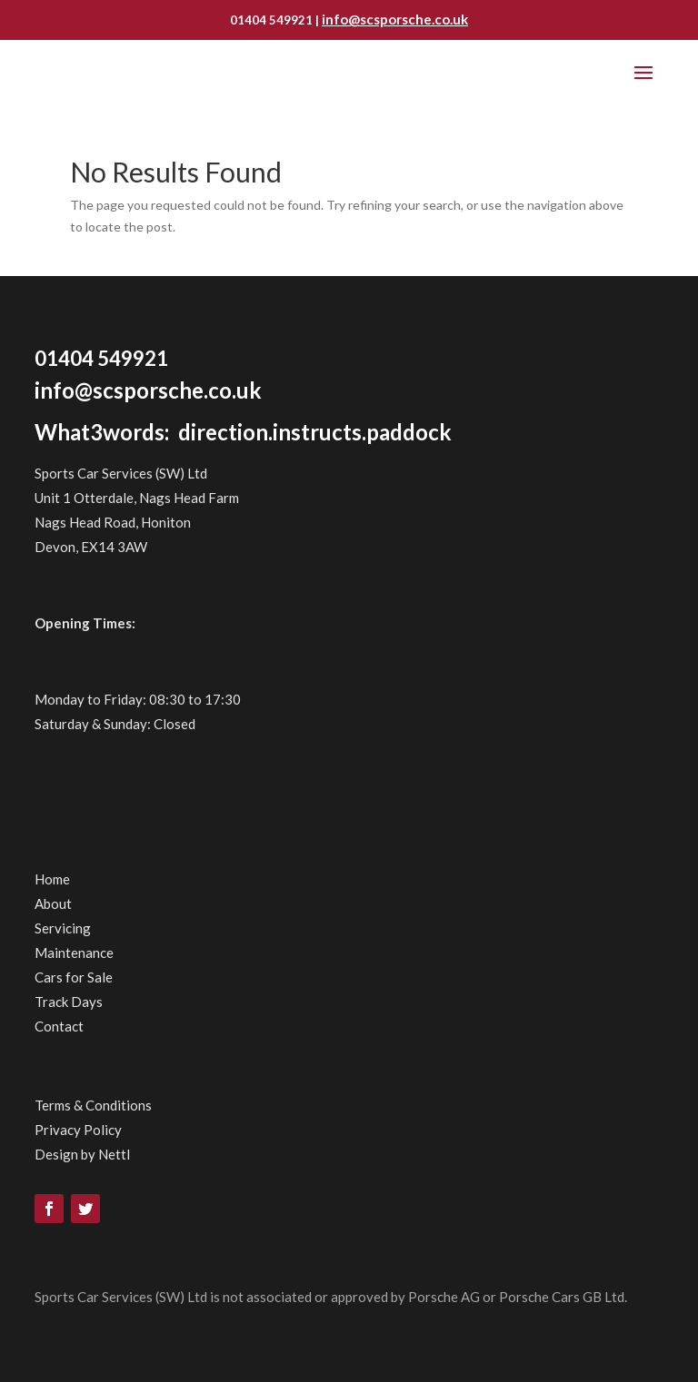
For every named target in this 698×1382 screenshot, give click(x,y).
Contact (59, 1026)
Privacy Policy (78, 1129)
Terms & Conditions (93, 1105)
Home (52, 879)
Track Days (69, 1001)
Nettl (114, 1154)
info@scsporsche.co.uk (395, 19)
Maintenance (74, 952)
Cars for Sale (74, 977)
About (53, 903)
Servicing (63, 928)
